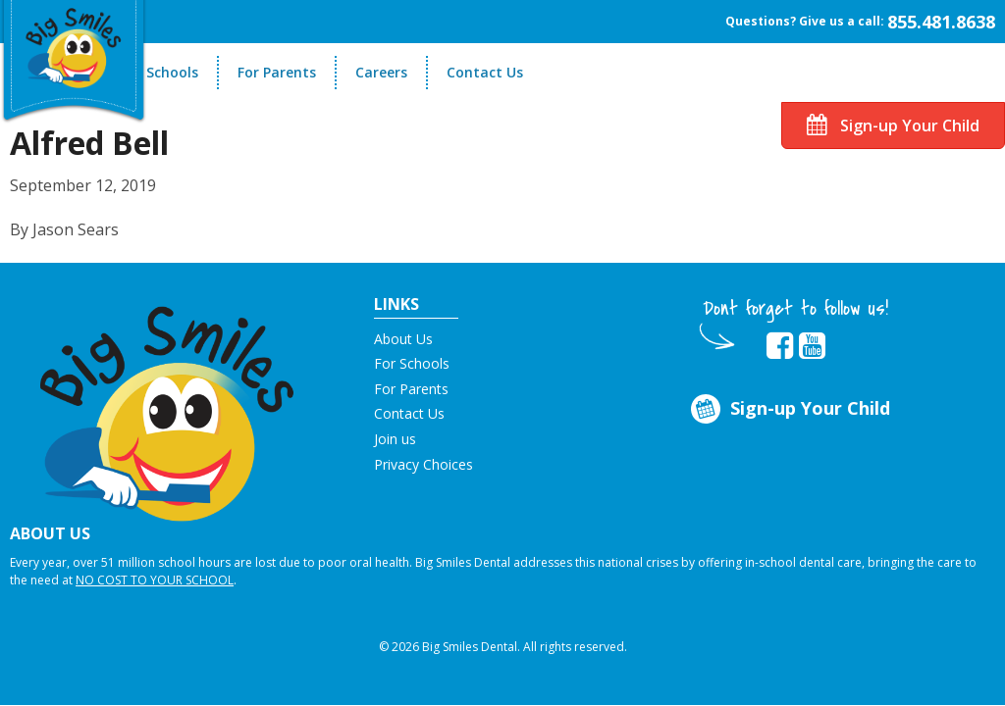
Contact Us (485, 72)
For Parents (277, 72)
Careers (381, 72)
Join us (395, 438)
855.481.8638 (941, 21)
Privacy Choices (423, 464)
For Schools (159, 72)
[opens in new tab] (780, 346)
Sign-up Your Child (893, 125)
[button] (167, 405)
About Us (403, 338)
